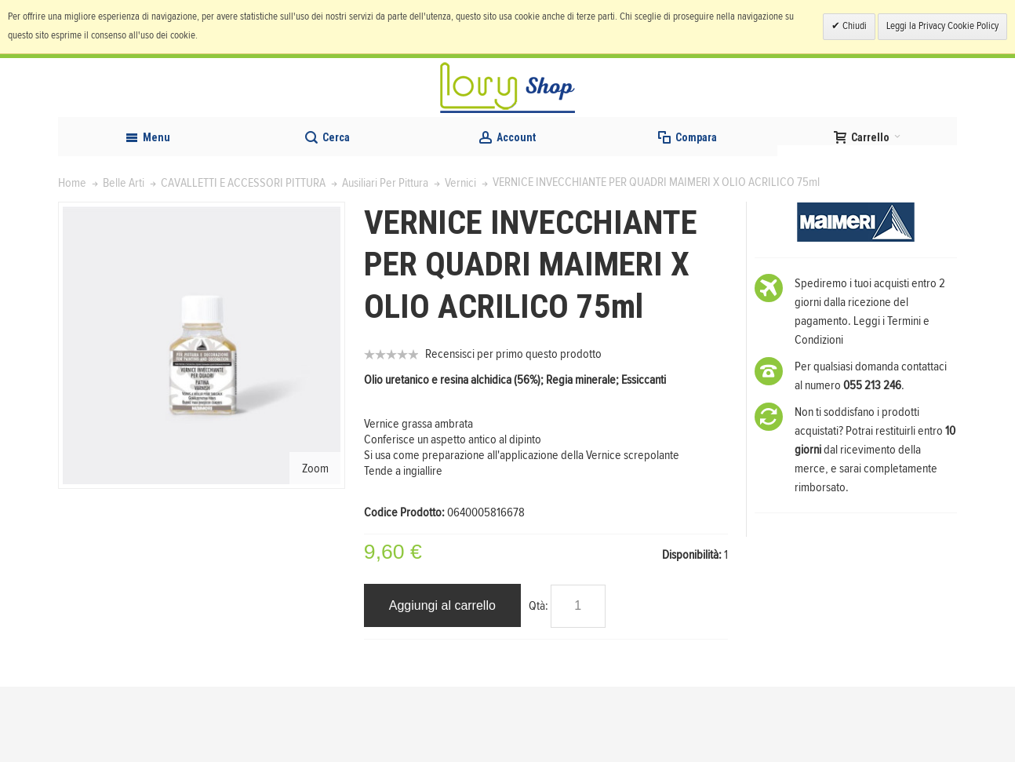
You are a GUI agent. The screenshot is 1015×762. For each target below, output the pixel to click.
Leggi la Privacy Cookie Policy (942, 26)
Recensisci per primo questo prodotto (513, 429)
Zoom (315, 543)
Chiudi (853, 26)
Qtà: (538, 680)
